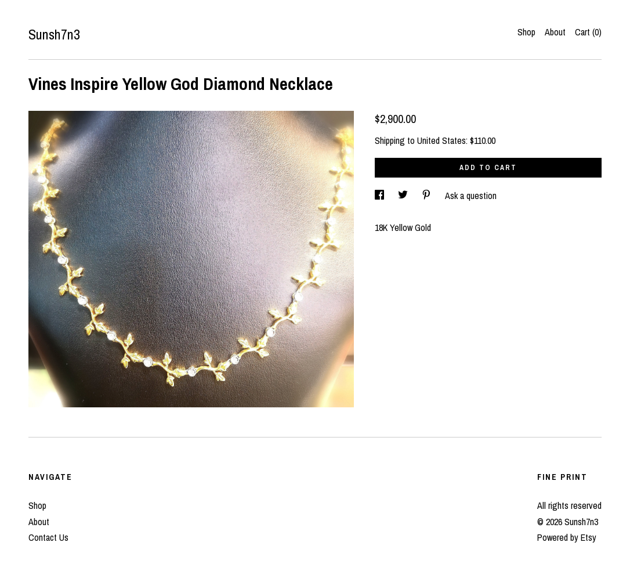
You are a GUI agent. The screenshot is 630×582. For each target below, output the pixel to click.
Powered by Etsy (566, 537)
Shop (526, 32)
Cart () (588, 32)
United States (441, 140)
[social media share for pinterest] (427, 195)
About (555, 32)
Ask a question (471, 195)
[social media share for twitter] (404, 195)
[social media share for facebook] (380, 195)
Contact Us (48, 537)
